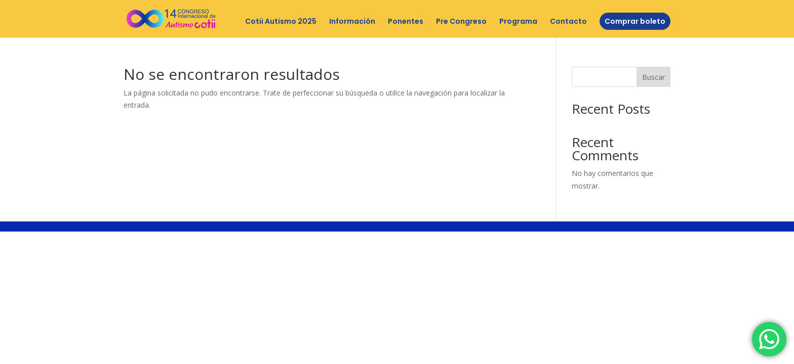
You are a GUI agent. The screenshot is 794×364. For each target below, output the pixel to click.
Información (352, 22)
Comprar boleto (635, 21)
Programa (518, 22)
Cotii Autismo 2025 (280, 22)
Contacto (568, 22)
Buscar (653, 77)
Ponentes (405, 22)
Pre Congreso (461, 22)
